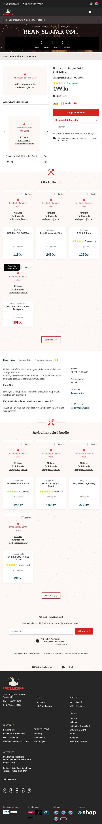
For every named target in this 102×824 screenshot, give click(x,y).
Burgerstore (39, 737)
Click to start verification (54, 641)
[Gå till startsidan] (8, 12)
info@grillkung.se (44, 706)
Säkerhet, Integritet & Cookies (16, 741)
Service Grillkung (10, 737)
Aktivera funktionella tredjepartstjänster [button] (24, 140)
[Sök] (51, 20)
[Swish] (13, 812)
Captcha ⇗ (61, 644)
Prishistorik (60, 96)
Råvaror (20, 56)
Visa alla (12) (51, 595)
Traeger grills (77, 393)
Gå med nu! (84, 631)
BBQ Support (40, 741)
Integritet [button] (74, 737)
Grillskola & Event (78, 730)
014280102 (41, 702)
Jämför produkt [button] (80, 408)
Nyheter (73, 722)
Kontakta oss (9, 730)
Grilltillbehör (8, 56)
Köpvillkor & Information (14, 734)
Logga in (73, 718)
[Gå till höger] (47, 132)
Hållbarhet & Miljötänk (80, 726)
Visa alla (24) (51, 339)
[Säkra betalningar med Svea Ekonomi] (6, 812)
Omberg (38, 734)
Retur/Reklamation (78, 741)
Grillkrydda (31, 56)
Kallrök (73, 734)
